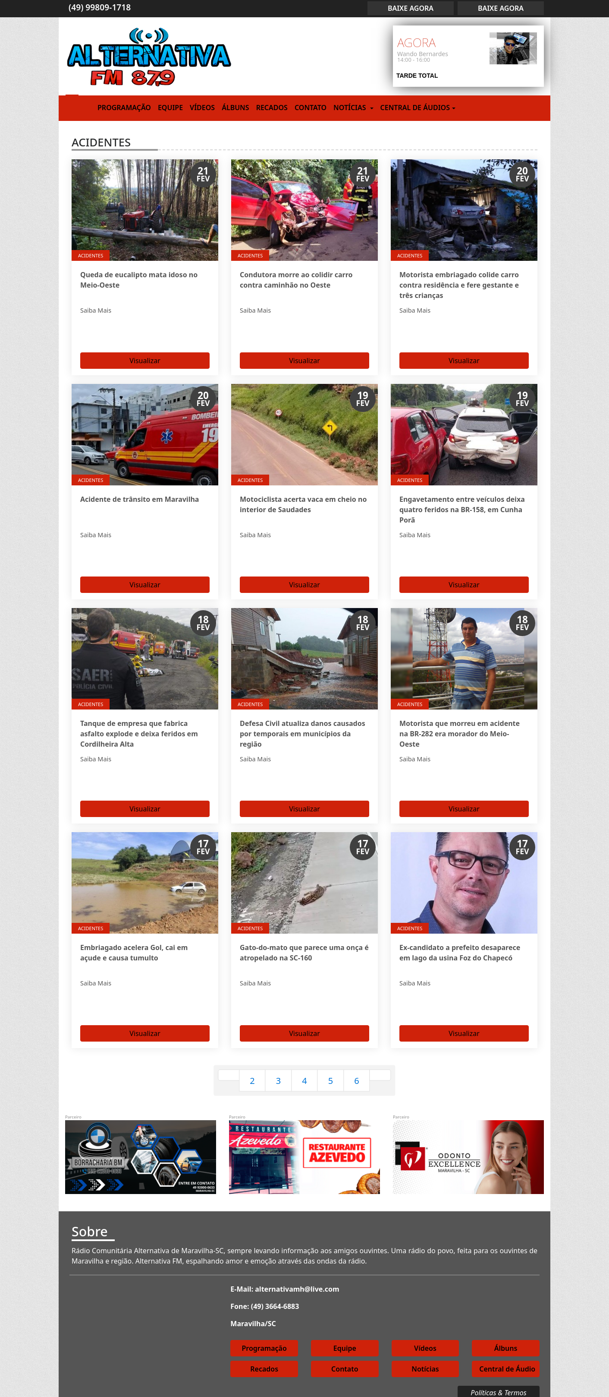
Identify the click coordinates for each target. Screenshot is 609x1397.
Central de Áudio (507, 1361)
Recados (272, 107)
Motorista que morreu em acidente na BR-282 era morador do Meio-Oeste (459, 730)
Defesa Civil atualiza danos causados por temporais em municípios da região (302, 730)
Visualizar (144, 358)
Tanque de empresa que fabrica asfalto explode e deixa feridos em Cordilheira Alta (139, 730)
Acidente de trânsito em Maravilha (139, 497)
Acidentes (90, 255)
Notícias (350, 107)
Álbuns (235, 107)
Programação (124, 107)
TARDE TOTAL (417, 75)
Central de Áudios (415, 107)
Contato (310, 107)
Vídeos (202, 107)
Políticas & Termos (498, 1385)
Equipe (170, 107)
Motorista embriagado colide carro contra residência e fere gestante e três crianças (459, 285)
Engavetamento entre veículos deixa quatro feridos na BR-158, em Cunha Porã (462, 507)
